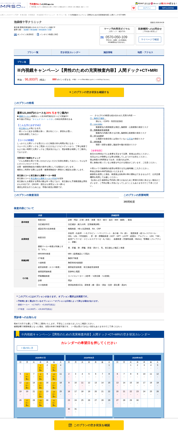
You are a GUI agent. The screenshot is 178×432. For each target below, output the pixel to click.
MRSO (9, 411)
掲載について (160, 410)
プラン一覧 (62, 15)
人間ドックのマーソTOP (9, 15)
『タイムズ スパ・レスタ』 (43, 119)
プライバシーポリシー (100, 410)
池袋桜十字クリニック (46, 15)
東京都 (24, 15)
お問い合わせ (139, 410)
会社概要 (149, 410)
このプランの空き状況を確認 (92, 425)
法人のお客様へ (10, 402)
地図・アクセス (145, 52)
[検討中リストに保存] (158, 79)
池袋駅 (26, 30)
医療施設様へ (37, 402)
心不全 (130, 139)
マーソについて (74, 410)
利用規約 (85, 410)
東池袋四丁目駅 (45, 30)
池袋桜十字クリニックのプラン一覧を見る (33, 369)
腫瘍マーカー (25, 116)
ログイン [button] (147, 8)
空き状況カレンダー (70, 52)
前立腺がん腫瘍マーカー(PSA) (44, 178)
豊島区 (32, 15)
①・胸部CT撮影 (98, 118)
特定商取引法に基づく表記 (121, 410)
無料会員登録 (168, 8)
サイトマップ (173, 410)
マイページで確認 (150, 39)
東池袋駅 (34, 30)
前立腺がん (24, 128)
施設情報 (107, 52)
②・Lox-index (96, 124)
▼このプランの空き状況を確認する (89, 92)
